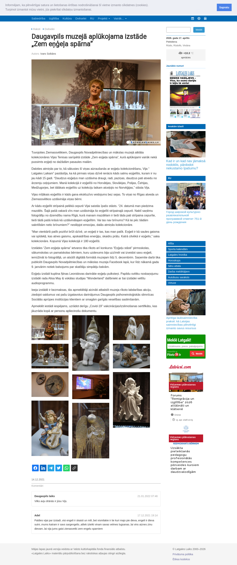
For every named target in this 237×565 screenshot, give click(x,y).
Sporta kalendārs (178, 249)
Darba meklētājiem (179, 271)
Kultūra (67, 18)
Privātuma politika (183, 554)
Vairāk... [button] (120, 18)
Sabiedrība (38, 18)
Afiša (171, 243)
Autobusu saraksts (178, 277)
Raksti (36, 29)
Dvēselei (80, 18)
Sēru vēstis (174, 266)
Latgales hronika (177, 254)
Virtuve (172, 282)
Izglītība (54, 18)
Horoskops (174, 260)
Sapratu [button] (224, 7)
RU (92, 18)
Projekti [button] (104, 18)
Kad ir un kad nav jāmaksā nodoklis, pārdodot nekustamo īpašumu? (186, 164)
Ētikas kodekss (181, 559)
